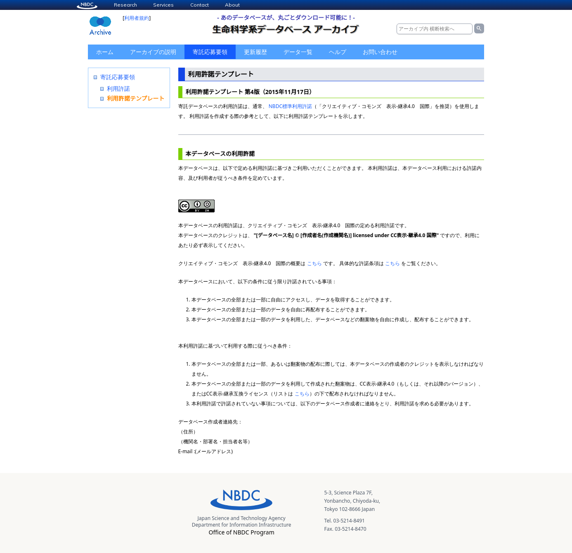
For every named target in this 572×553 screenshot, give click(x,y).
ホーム (104, 52)
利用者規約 (136, 17)
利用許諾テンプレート (136, 98)
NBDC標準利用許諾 (290, 106)
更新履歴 (255, 52)
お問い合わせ (380, 52)
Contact (199, 5)
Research (125, 5)
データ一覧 (298, 52)
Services (163, 5)
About (232, 5)
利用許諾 (118, 88)
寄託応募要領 (210, 52)
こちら (314, 263)
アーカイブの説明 (153, 52)
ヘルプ (337, 52)
